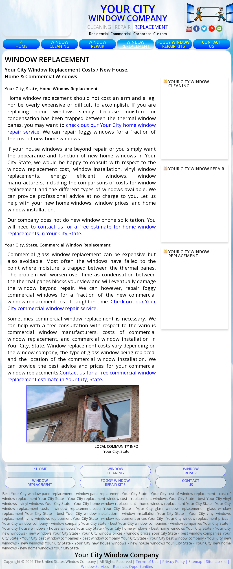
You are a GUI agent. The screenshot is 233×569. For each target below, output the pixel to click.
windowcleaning (59, 44)
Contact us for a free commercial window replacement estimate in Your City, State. (81, 376)
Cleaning (99, 26)
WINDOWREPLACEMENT (40, 482)
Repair (123, 26)
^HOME (21, 44)
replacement (151, 26)
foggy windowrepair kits (173, 44)
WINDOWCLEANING (115, 470)
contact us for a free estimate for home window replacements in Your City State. (81, 230)
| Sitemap (193, 561)
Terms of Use (147, 561)
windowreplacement (135, 44)
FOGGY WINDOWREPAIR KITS (115, 482)
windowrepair (97, 44)
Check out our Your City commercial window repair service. (81, 304)
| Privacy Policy (171, 561)
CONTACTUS (211, 44)
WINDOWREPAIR (191, 470)
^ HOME (40, 468)
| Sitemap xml (214, 561)
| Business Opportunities (131, 566)
